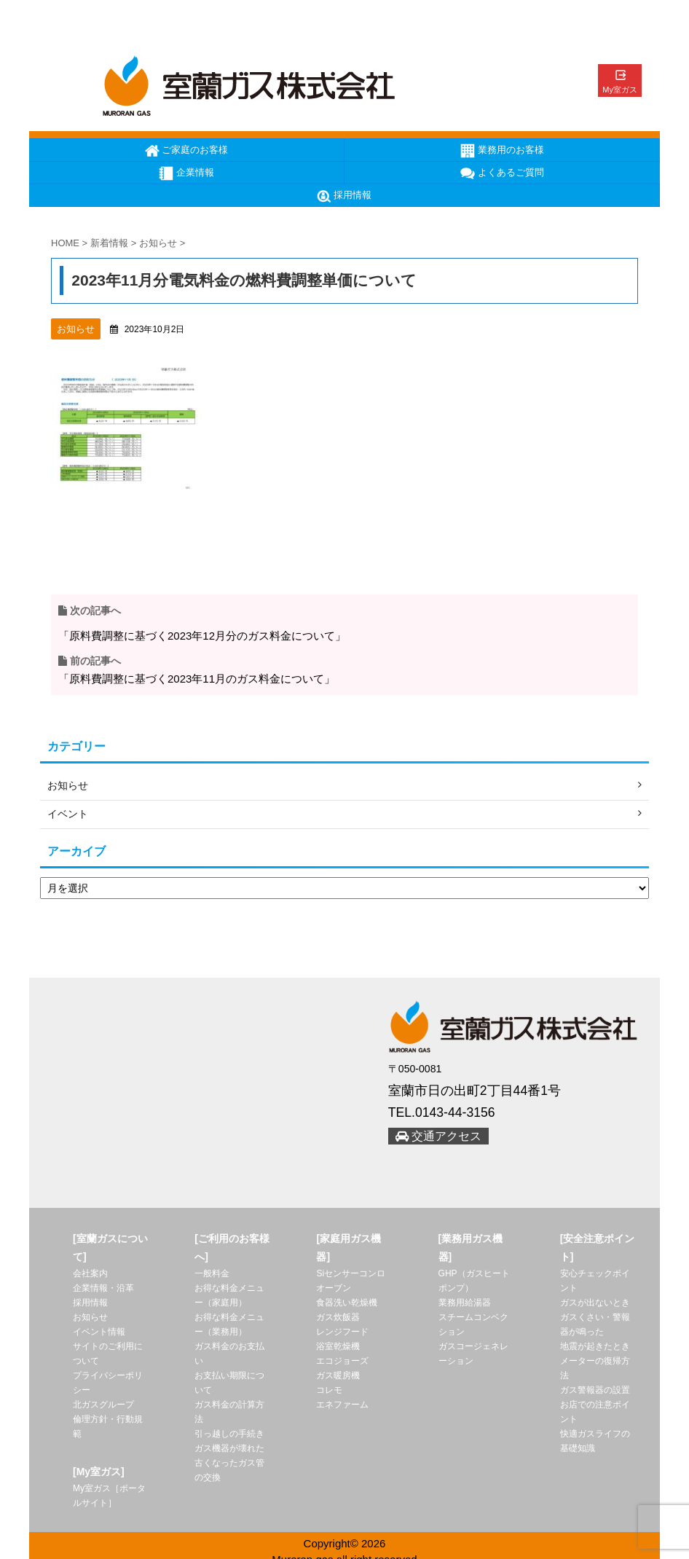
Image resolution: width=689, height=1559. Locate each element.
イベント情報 (99, 1332)
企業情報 (186, 173)
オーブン (333, 1289)
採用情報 (344, 196)
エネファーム (342, 1405)
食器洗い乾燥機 (346, 1303)
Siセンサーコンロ (350, 1274)
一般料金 (211, 1274)
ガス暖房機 (338, 1376)
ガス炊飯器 (338, 1318)
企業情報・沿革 (103, 1289)
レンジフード (342, 1332)
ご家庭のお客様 (187, 151)
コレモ (329, 1391)
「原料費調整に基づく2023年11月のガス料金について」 (196, 678)
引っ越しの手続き (229, 1434)
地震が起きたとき (595, 1347)
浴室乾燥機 (338, 1347)
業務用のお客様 (502, 151)
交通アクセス (438, 1137)
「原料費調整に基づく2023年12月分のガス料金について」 (202, 635)
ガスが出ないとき (595, 1303)
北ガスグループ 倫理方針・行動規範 (108, 1420)
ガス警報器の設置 (595, 1391)
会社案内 (90, 1274)
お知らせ (90, 1318)
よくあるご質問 (502, 173)
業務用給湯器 (464, 1303)
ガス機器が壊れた (229, 1449)
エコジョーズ (342, 1361)
